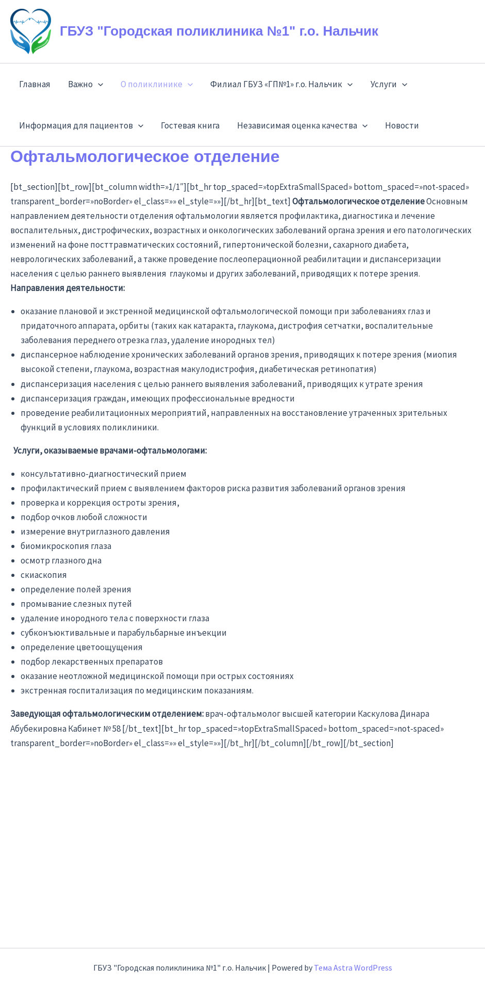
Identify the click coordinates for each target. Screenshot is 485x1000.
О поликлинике (157, 84)
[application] (98, 84)
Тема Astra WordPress (353, 967)
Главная (35, 84)
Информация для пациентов (81, 125)
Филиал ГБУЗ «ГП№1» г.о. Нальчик (281, 84)
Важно (85, 84)
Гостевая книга (190, 125)
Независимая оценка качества (302, 125)
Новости (402, 125)
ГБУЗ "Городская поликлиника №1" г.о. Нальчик (219, 31)
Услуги (389, 84)
